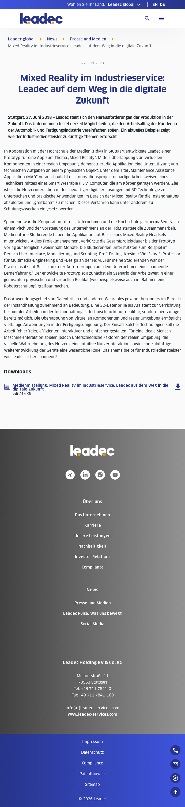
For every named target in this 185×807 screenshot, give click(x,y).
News (52, 39)
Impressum (92, 742)
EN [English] (155, 4)
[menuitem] (155, 4)
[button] (104, 4)
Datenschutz (92, 752)
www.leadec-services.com (92, 714)
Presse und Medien (88, 39)
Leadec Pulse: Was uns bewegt (92, 613)
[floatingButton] (175, 750)
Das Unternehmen (92, 515)
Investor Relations (92, 557)
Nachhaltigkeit (92, 546)
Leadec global (21, 39)
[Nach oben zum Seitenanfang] (175, 792)
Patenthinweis (92, 774)
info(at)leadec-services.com (92, 708)
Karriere (92, 525)
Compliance (93, 567)
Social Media (92, 624)
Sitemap (92, 784)
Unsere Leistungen (92, 536)
